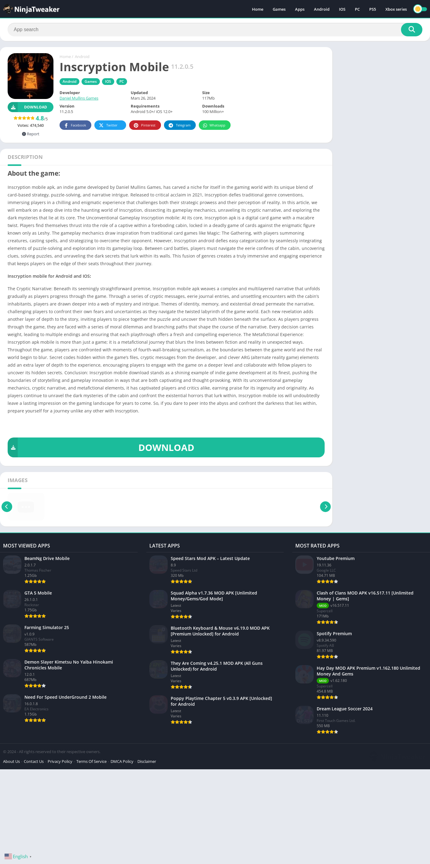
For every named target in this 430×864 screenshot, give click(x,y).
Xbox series (396, 9)
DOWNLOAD (101, 447)
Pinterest (144, 125)
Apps (299, 9)
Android (322, 9)
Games (279, 9)
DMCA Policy (122, 761)
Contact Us (34, 761)
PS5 (372, 9)
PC (357, 9)
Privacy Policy (60, 761)
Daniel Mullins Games (79, 98)
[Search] (215, 29)
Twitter (108, 125)
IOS (342, 9)
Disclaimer (146, 761)
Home (257, 9)
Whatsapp (213, 125)
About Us (11, 761)
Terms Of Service (91, 761)
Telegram (179, 125)
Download (27, 107)
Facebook (74, 125)
